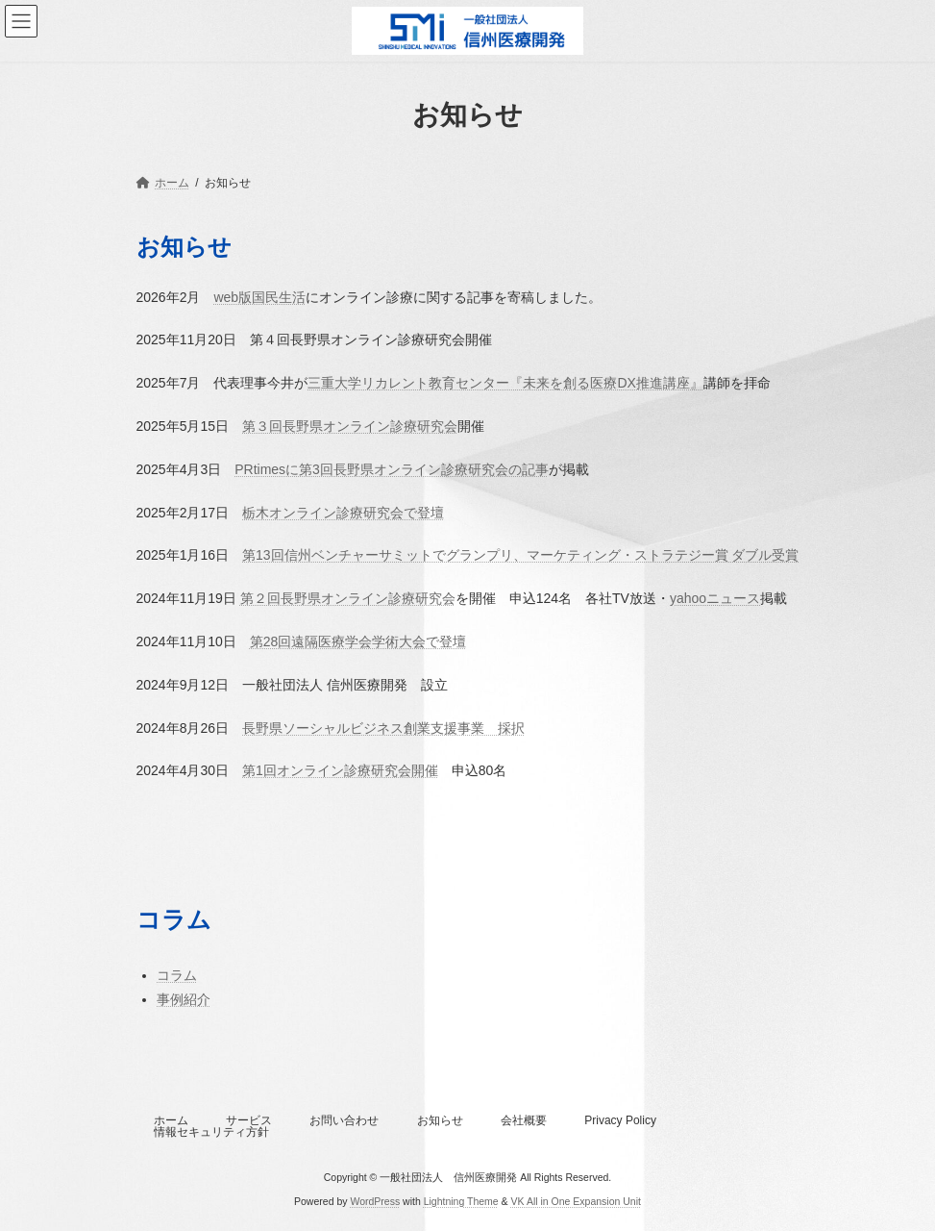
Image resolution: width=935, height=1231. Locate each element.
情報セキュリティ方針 (211, 1132)
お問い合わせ (344, 1120)
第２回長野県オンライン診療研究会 (347, 598)
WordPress (375, 1201)
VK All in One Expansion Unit (576, 1201)
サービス (249, 1120)
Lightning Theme (461, 1201)
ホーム (171, 1120)
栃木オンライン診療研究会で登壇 (343, 512)
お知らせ (440, 1120)
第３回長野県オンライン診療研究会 (349, 426)
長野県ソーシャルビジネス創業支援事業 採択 (383, 728)
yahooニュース (715, 598)
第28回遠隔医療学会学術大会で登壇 (358, 641)
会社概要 (524, 1120)
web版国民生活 (259, 297)
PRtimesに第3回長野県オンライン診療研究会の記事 (391, 469)
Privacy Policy (620, 1120)
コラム (177, 975)
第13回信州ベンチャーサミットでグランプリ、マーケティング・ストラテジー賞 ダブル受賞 (520, 555)
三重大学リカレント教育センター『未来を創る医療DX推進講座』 (505, 382)
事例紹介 (183, 999)
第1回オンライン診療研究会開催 (340, 770)
